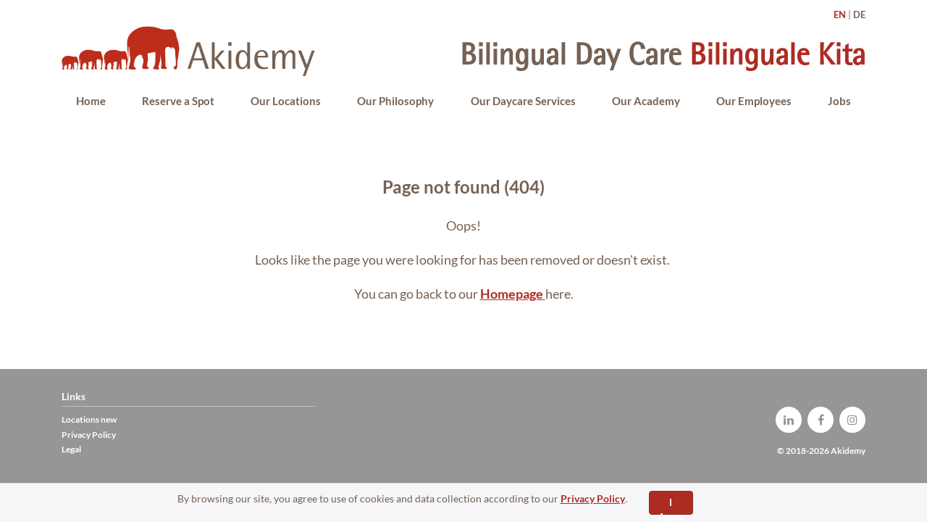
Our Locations (286, 100)
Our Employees (754, 100)
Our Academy (646, 100)
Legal (71, 449)
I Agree (671, 506)
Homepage (512, 294)
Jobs (839, 100)
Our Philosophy (395, 100)
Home (91, 100)
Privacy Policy (593, 498)
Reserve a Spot (178, 100)
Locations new (89, 419)
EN (840, 14)
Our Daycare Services (523, 100)
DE (859, 14)
